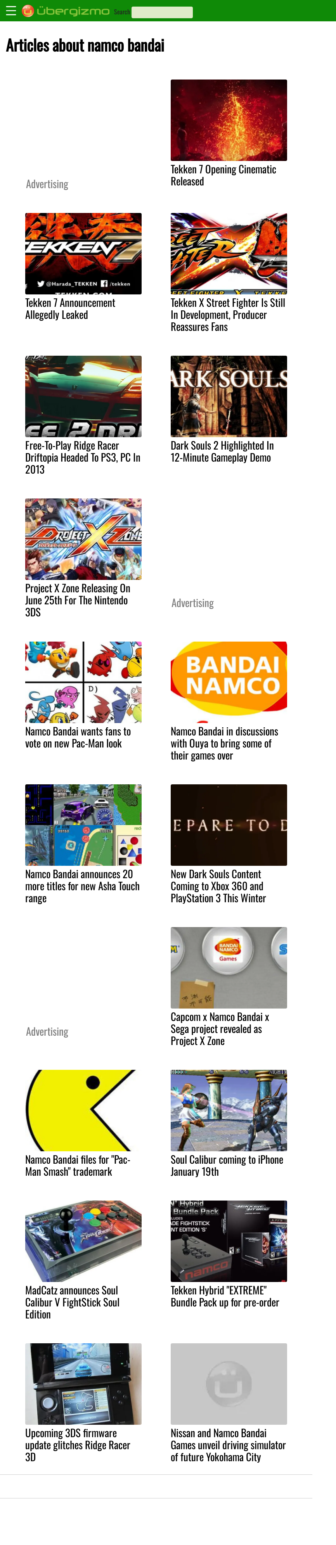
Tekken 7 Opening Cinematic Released (223, 175)
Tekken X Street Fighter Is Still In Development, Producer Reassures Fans (228, 314)
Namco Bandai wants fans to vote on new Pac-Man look (78, 737)
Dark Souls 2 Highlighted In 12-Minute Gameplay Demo (222, 451)
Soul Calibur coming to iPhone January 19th (227, 1165)
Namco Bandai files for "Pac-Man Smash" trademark (77, 1165)
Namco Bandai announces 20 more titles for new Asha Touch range (82, 885)
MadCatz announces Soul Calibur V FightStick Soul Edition (72, 1302)
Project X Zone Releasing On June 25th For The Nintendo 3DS (77, 599)
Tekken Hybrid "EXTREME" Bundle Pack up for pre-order (225, 1296)
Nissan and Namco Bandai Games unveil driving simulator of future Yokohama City (228, 1444)
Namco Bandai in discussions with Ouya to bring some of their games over (224, 743)
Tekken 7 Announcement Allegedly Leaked (70, 308)
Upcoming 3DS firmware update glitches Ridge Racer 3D (77, 1444)
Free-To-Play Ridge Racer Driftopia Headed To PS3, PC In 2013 (82, 457)
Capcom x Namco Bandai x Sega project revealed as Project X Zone (220, 1028)
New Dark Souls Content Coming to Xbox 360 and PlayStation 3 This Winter (218, 885)
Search (122, 11)
